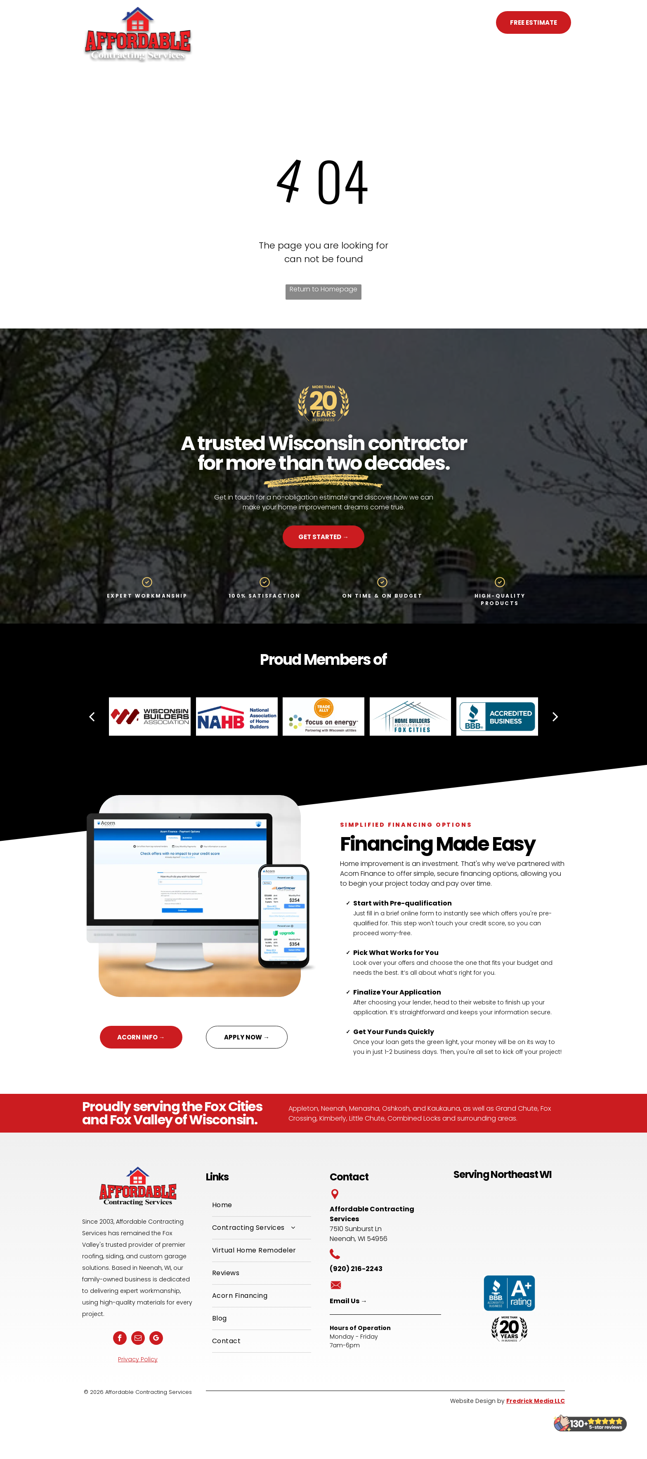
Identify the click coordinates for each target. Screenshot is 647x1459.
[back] (91, 716)
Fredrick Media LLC (535, 1401)
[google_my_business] (156, 1339)
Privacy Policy (138, 1359)
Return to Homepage (323, 289)
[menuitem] (230, 24)
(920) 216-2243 (449, 22)
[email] (138, 1339)
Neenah (333, 1108)
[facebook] (120, 1339)
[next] (555, 716)
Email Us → (348, 1301)
